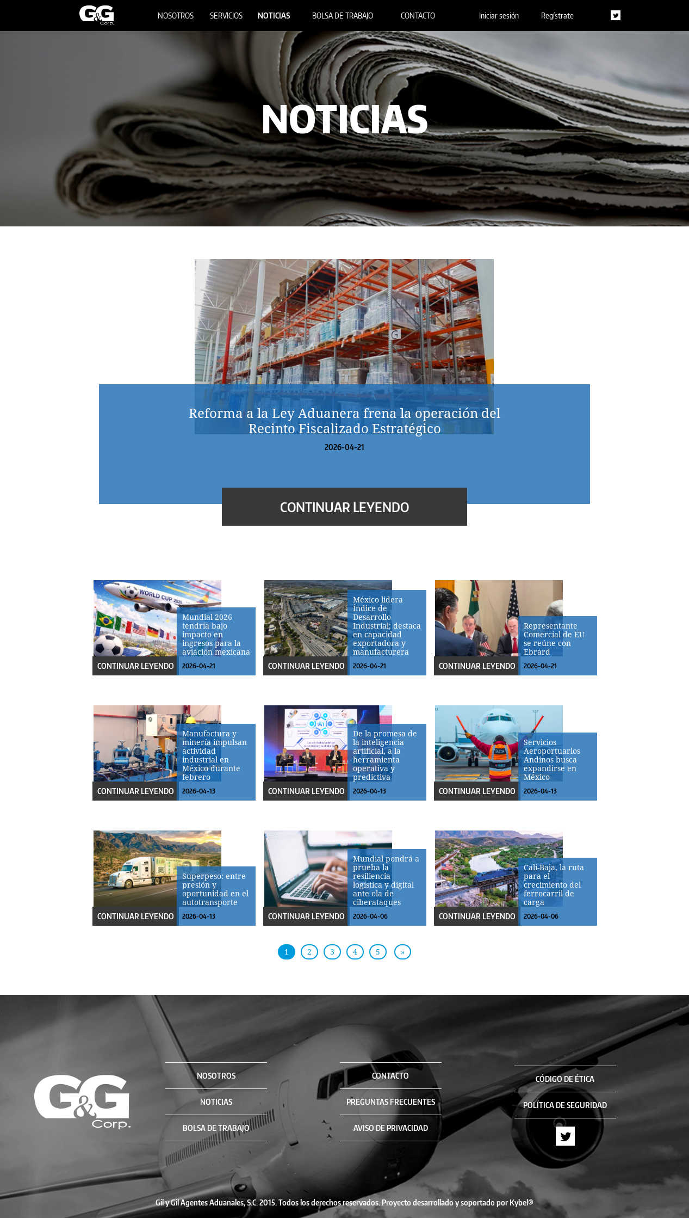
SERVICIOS (226, 15)
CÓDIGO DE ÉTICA (565, 1079)
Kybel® (521, 1202)
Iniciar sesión (499, 15)
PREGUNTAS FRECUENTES (390, 1101)
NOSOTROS (176, 15)
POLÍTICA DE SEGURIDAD (565, 1105)
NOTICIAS (274, 15)
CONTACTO (418, 15)
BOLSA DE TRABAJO (342, 15)
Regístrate (557, 15)
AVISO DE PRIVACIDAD (390, 1128)
